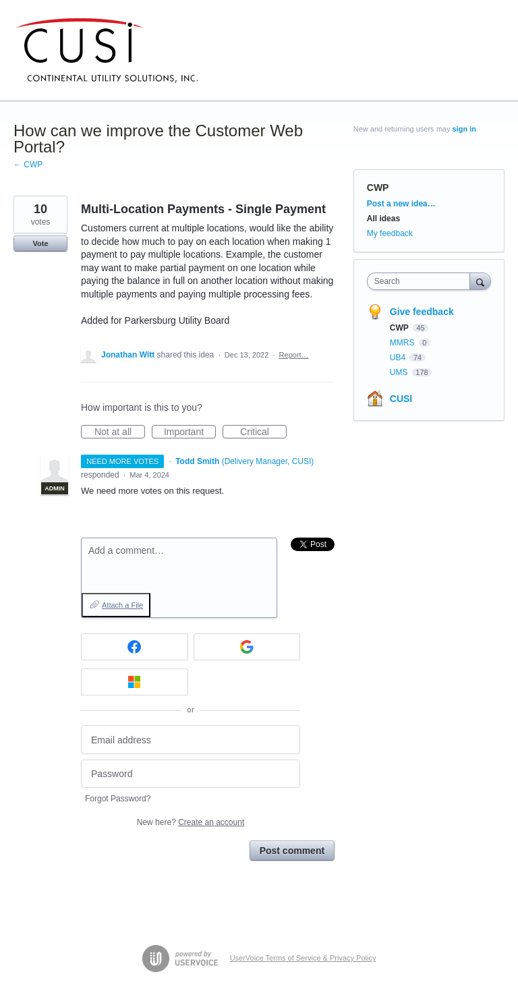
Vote (40, 243)
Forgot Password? (117, 798)
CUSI (401, 398)
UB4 (399, 357)
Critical (263, 432)
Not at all (119, 432)
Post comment (292, 850)
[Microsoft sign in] (134, 681)
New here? (190, 822)
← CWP (27, 164)
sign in (464, 129)
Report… (294, 355)
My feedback (390, 233)
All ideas (383, 218)
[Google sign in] (247, 646)
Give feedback (422, 311)
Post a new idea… (401, 203)
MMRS (403, 342)
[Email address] (190, 739)
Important (190, 432)
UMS (400, 372)
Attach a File (122, 605)
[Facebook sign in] (134, 646)
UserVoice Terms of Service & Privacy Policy (303, 958)
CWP (378, 187)
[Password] (190, 774)
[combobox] (421, 281)
